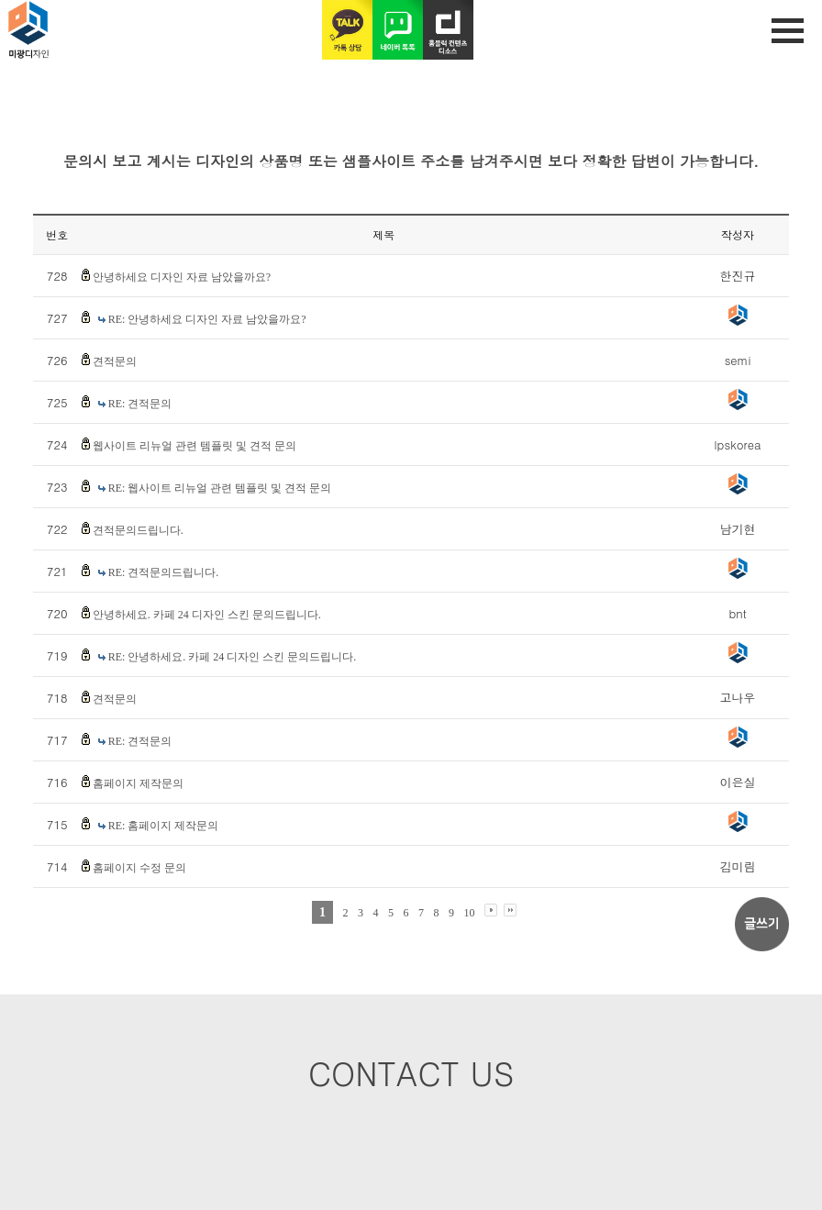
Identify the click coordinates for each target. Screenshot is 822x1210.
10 (469, 912)
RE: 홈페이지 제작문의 (163, 825)
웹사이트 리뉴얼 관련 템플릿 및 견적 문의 (194, 445)
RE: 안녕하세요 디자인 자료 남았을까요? (207, 319)
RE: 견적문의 (140, 403)
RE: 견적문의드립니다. (163, 572)
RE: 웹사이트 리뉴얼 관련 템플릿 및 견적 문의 (220, 488)
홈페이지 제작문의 (138, 783)
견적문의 (115, 361)
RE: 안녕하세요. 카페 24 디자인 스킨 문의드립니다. (232, 656)
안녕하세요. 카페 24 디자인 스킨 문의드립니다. (207, 614)
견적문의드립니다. (138, 530)
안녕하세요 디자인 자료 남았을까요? (182, 277)
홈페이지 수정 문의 (139, 867)
